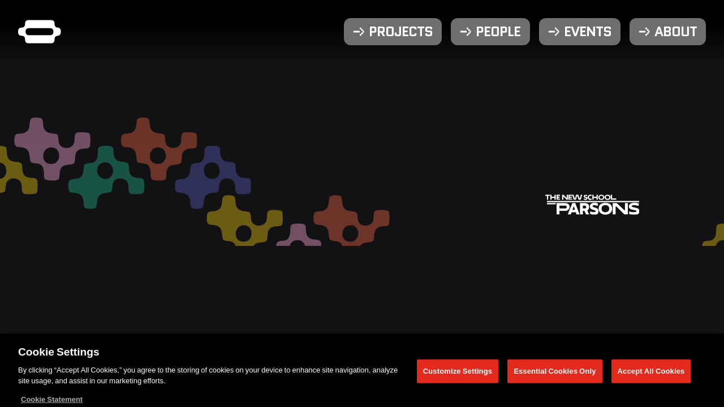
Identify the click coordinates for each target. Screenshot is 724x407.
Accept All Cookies (651, 373)
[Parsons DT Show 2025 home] (39, 31)
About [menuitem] (675, 31)
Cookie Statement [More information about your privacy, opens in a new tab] (52, 401)
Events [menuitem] (587, 31)
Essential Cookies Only (555, 373)
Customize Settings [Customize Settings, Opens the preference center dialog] (457, 373)
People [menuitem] (498, 31)
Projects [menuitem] (401, 31)
